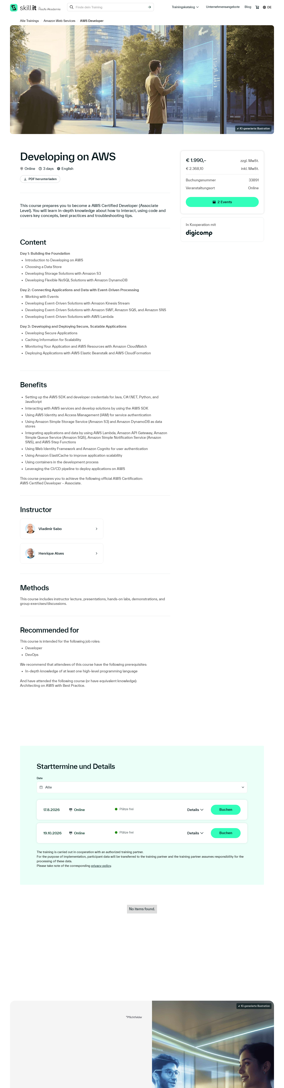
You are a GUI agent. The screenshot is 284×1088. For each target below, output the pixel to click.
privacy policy (101, 865)
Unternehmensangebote (223, 7)
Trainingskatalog (183, 7)
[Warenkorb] (257, 7)
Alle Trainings (29, 20)
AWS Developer (92, 20)
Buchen (225, 809)
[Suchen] (149, 7)
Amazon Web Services (59, 20)
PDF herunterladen (43, 179)
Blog (248, 7)
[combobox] (110, 7)
